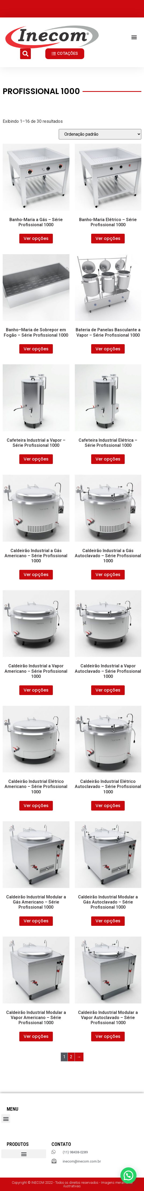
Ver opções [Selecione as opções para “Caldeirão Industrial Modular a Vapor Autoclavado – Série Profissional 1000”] (107, 1036)
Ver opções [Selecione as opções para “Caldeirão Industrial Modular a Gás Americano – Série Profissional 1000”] (36, 921)
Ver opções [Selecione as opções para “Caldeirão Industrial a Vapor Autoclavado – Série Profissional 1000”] (107, 690)
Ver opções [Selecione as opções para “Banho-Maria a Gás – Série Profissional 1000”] (36, 238)
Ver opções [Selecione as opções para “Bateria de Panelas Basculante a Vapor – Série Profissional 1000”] (107, 349)
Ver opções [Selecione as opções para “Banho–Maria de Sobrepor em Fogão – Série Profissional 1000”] (36, 349)
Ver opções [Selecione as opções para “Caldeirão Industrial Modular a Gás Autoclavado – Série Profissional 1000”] (107, 921)
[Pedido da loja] (100, 134)
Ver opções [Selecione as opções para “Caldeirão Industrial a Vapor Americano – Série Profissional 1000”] (36, 690)
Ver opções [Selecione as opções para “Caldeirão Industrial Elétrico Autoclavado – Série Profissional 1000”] (107, 806)
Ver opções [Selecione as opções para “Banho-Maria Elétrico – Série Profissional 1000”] (107, 238)
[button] (134, 37)
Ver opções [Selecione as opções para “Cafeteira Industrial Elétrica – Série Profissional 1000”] (107, 459)
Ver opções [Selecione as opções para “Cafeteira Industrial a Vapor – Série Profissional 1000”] (36, 459)
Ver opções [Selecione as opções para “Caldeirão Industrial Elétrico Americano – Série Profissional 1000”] (36, 806)
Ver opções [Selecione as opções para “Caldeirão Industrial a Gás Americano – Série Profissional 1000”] (36, 574)
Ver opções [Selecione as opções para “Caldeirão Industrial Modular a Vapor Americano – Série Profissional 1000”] (36, 1036)
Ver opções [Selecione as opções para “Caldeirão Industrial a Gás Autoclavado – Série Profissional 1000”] (107, 574)
